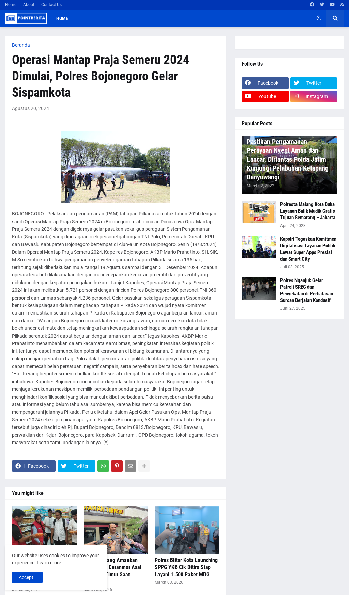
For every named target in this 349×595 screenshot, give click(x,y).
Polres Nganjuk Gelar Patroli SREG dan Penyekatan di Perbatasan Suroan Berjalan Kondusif (306, 290)
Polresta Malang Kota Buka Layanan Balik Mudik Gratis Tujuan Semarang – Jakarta (307, 211)
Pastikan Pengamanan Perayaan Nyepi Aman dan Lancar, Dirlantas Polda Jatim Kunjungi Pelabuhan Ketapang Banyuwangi (288, 159)
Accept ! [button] (27, 577)
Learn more (49, 562)
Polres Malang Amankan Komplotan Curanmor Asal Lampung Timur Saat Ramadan (112, 570)
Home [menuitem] (62, 18)
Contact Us (51, 4)
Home (10, 4)
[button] (318, 18)
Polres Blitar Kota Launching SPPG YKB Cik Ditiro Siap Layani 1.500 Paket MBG (186, 567)
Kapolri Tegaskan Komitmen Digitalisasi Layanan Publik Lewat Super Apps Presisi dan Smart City (308, 249)
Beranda (21, 45)
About (28, 4)
